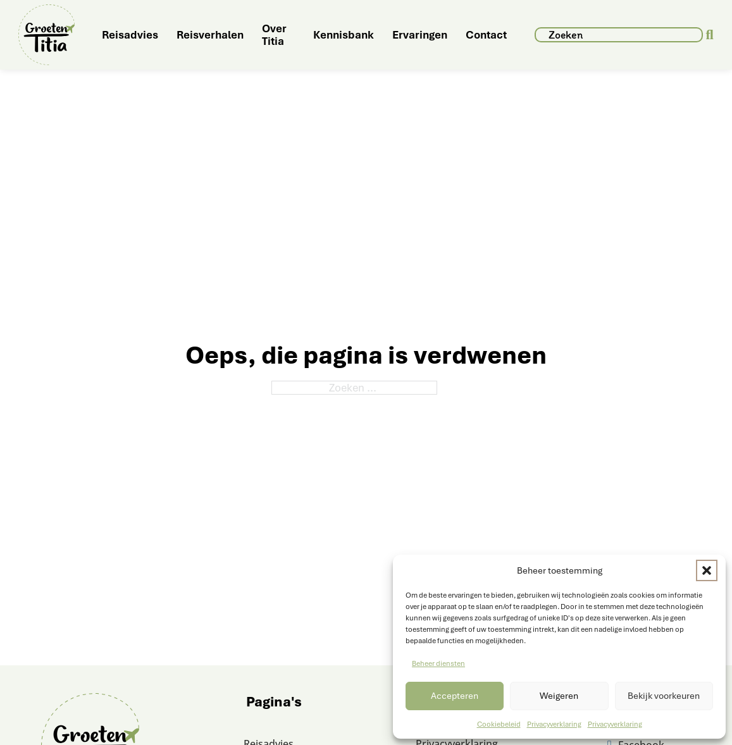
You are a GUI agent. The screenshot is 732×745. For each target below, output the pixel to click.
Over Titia (274, 35)
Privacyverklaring (554, 724)
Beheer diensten (438, 663)
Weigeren (559, 695)
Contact (486, 34)
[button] (706, 570)
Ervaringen (419, 34)
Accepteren (454, 695)
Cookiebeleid (499, 724)
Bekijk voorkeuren (664, 695)
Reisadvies (130, 34)
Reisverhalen (210, 34)
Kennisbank (343, 34)
